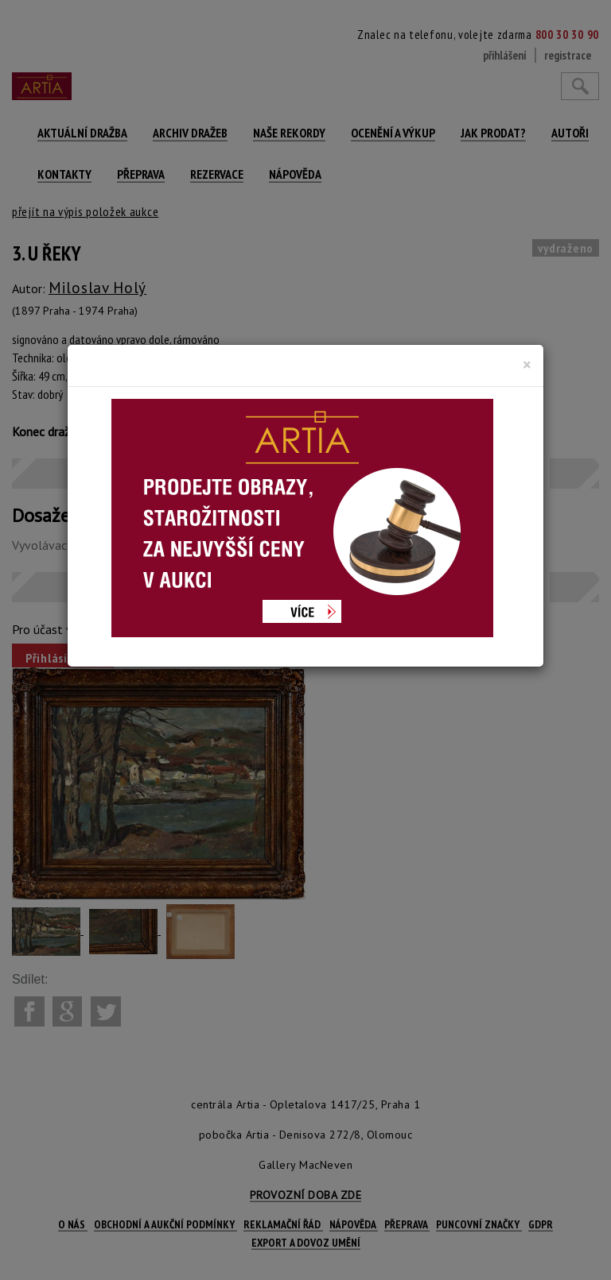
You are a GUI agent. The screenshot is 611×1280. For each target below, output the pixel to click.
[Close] (527, 364)
